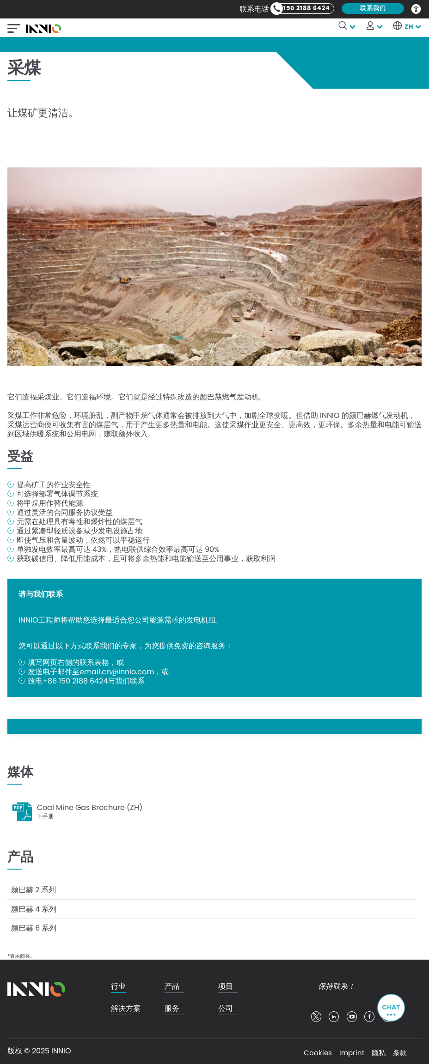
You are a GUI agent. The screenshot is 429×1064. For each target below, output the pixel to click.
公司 (225, 1006)
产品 (172, 984)
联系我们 (373, 9)
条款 (400, 1050)
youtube (351, 1014)
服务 (172, 1006)
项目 (225, 984)
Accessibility (416, 8)
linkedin (333, 1014)
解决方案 (126, 1006)
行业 (118, 984)
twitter (316, 1014)
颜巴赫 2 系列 (33, 888)
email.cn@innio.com (117, 672)
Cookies (318, 1050)
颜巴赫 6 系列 (33, 925)
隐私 (379, 1050)
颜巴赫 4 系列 (33, 907)
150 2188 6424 (306, 9)
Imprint (351, 1050)
